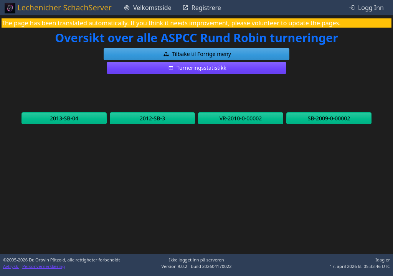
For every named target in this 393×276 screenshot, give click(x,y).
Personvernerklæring (43, 266)
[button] (196, 54)
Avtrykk (11, 266)
